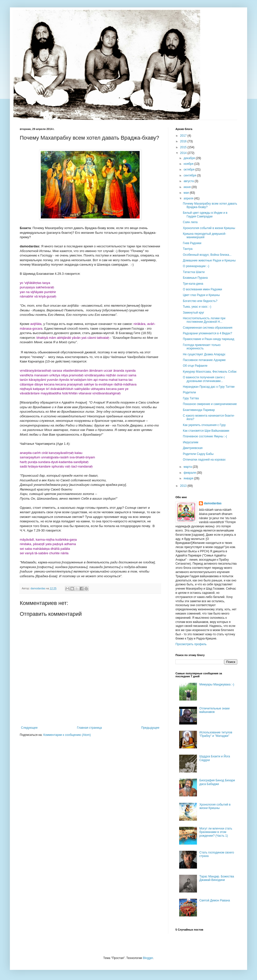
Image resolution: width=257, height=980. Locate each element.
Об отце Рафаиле (195, 365)
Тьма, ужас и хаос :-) (197, 306)
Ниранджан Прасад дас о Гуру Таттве (209, 386)
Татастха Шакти (194, 272)
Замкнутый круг (193, 312)
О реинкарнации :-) (196, 266)
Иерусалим (190, 442)
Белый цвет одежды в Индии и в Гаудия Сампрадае (205, 214)
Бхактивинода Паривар (199, 410)
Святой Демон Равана (214, 900)
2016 (184, 141)
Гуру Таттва (191, 398)
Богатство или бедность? (200, 301)
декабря (190, 158)
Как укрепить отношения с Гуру (204, 425)
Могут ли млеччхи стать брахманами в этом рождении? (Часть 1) (215, 832)
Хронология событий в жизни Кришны (209, 228)
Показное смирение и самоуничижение (210, 404)
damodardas (212, 503)
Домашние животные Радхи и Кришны (209, 260)
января (189, 478)
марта (188, 467)
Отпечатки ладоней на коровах (204, 459)
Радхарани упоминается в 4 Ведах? (207, 333)
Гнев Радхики (192, 243)
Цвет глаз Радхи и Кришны (201, 295)
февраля (190, 472)
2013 (184, 486)
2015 (184, 147)
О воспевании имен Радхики (202, 289)
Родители (189, 392)
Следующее (29, 727)
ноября (189, 164)
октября (189, 169)
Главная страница (89, 727)
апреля (189, 198)
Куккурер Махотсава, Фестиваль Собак (209, 371)
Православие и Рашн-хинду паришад (208, 339)
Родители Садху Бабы (198, 454)
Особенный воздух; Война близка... (207, 254)
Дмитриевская (193, 448)
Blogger (148, 958)
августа (189, 181)
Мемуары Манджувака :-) (216, 684)
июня (188, 187)
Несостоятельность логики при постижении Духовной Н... (204, 320)
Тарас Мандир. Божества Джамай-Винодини (216, 878)
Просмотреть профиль (191, 644)
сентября (190, 175)
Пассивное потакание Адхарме (204, 360)
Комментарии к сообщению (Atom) (67, 735)
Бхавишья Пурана (195, 277)
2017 (184, 135)
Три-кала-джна (193, 283)
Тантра (188, 249)
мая (187, 192)
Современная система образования (207, 327)
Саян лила (190, 222)
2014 (184, 153)
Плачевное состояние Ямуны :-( (205, 436)
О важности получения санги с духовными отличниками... (204, 379)
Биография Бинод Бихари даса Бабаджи (217, 782)
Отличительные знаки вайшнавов (214, 710)
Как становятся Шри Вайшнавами (206, 430)
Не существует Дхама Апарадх (204, 354)
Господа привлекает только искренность (201, 346)
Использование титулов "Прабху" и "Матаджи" (215, 734)
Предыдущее (150, 727)
